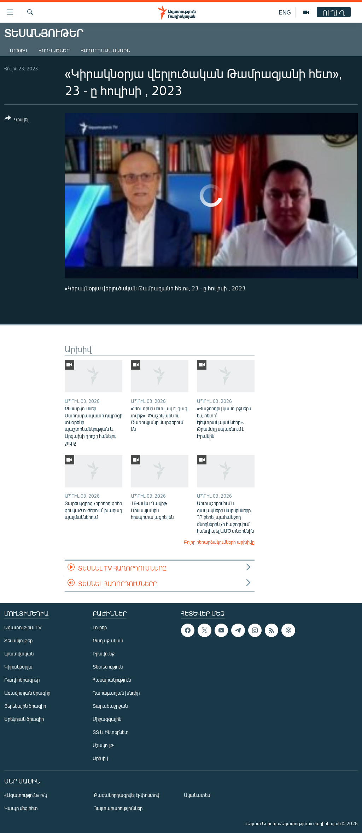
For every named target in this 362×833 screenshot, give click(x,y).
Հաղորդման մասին (105, 50)
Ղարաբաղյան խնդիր (116, 693)
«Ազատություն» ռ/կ (25, 795)
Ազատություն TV (23, 627)
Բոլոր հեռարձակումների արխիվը (219, 542)
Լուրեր (100, 627)
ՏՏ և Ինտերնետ (111, 732)
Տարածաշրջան (110, 706)
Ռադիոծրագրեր (22, 680)
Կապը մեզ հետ (21, 808)
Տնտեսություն (108, 667)
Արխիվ (19, 50)
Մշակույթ (103, 745)
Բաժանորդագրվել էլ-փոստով (126, 795)
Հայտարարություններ (118, 808)
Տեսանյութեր (18, 640)
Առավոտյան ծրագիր (27, 693)
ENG (285, 12)
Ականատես (197, 795)
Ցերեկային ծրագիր (25, 706)
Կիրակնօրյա (18, 667)
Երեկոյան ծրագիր (24, 719)
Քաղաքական (108, 640)
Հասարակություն (112, 680)
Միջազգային (107, 719)
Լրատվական (19, 653)
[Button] (16, 120)
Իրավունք (104, 653)
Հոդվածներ (54, 50)
